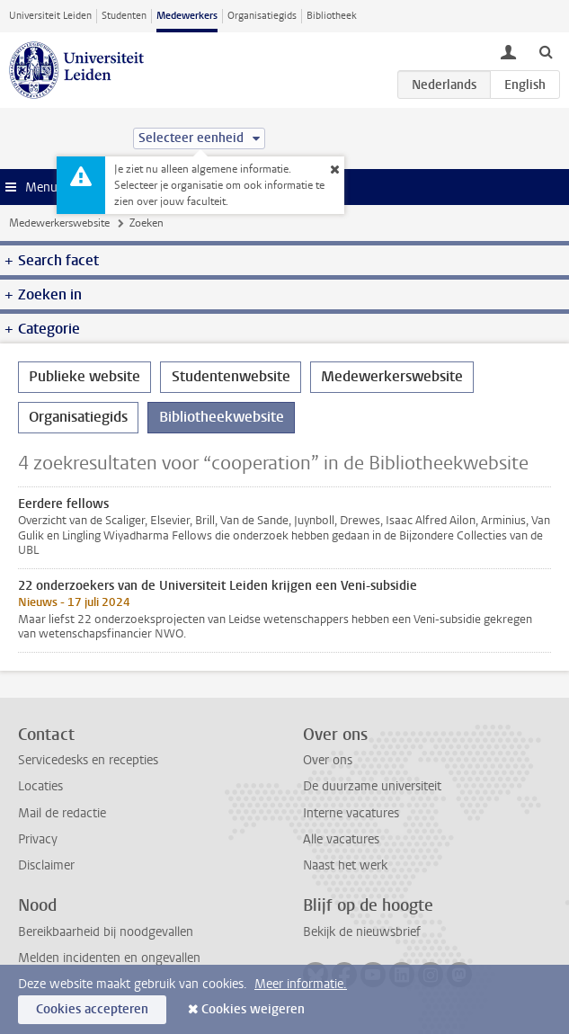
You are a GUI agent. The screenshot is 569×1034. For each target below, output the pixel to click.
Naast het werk (345, 865)
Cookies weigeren (253, 1009)
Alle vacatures (341, 839)
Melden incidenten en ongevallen (109, 958)
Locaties (40, 786)
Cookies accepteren (92, 1009)
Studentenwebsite (231, 376)
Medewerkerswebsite (59, 223)
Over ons (327, 760)
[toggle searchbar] (545, 51)
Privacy (38, 839)
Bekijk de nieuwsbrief (362, 931)
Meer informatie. (300, 984)
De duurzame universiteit (372, 786)
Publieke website (84, 376)
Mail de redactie (62, 813)
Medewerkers (187, 15)
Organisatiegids (262, 15)
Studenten (124, 15)
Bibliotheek (332, 15)
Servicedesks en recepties (88, 760)
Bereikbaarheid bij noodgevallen (105, 931)
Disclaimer (46, 865)
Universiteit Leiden (50, 15)
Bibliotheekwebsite (221, 416)
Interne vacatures (351, 813)
